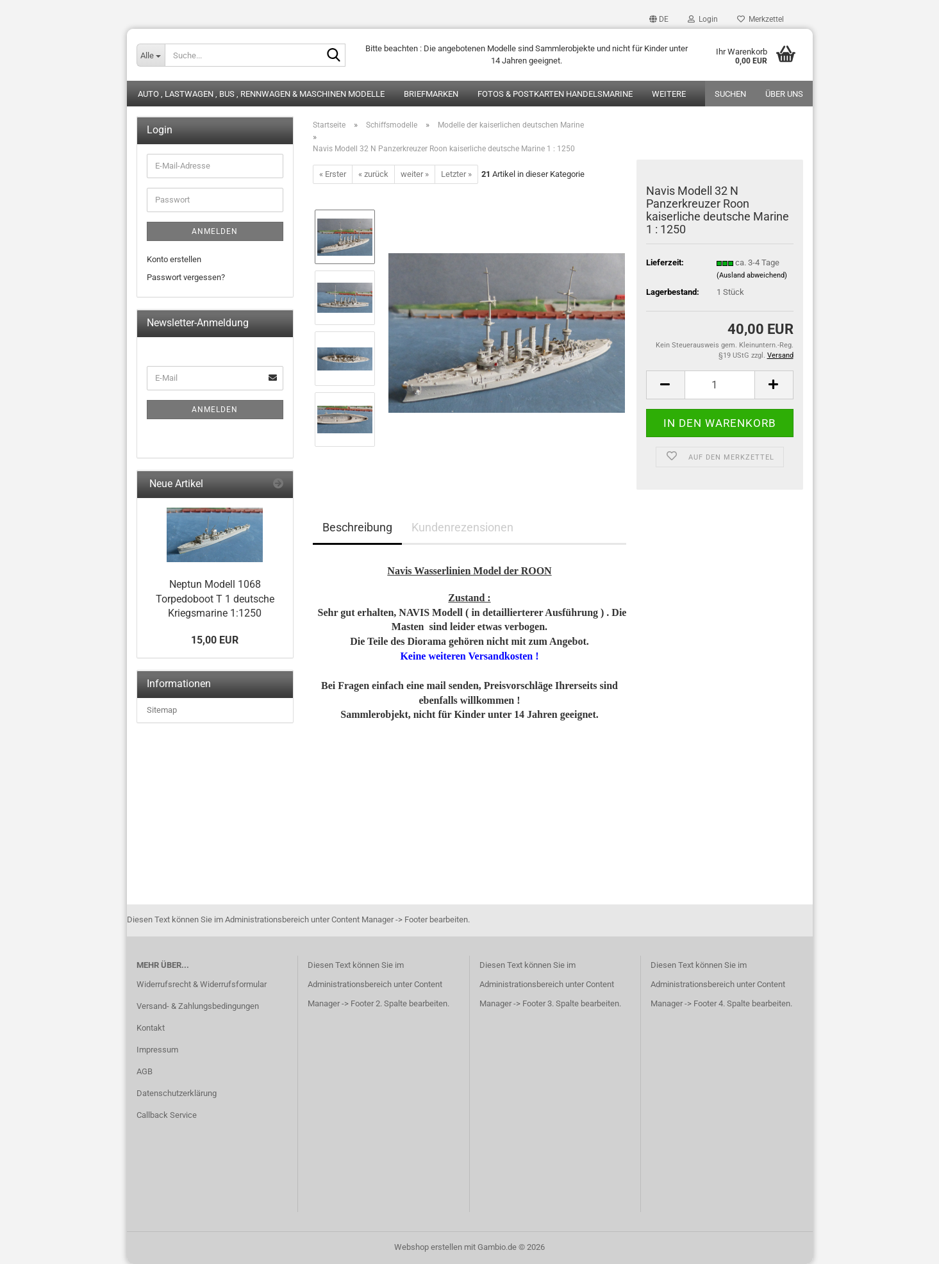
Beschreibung (357, 527)
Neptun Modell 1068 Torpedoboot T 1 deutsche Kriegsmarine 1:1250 (215, 599)
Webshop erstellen (428, 1247)
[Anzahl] (720, 384)
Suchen (730, 94)
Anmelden (215, 231)
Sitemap (162, 710)
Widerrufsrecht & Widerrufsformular (202, 984)
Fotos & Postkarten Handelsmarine (555, 94)
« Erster (332, 174)
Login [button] (703, 19)
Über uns (784, 94)
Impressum (157, 1049)
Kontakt (151, 1028)
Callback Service (167, 1115)
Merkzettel (760, 19)
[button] (659, 19)
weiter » (415, 174)
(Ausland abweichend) (752, 275)
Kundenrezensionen (462, 527)
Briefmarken (431, 94)
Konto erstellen (174, 259)
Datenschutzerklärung (177, 1093)
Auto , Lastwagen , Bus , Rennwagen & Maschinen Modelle (261, 94)
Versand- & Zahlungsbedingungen (198, 1006)
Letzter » (456, 174)
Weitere (669, 94)
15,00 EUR (214, 640)
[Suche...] (151, 55)
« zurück (373, 174)
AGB (145, 1071)
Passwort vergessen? (186, 277)
